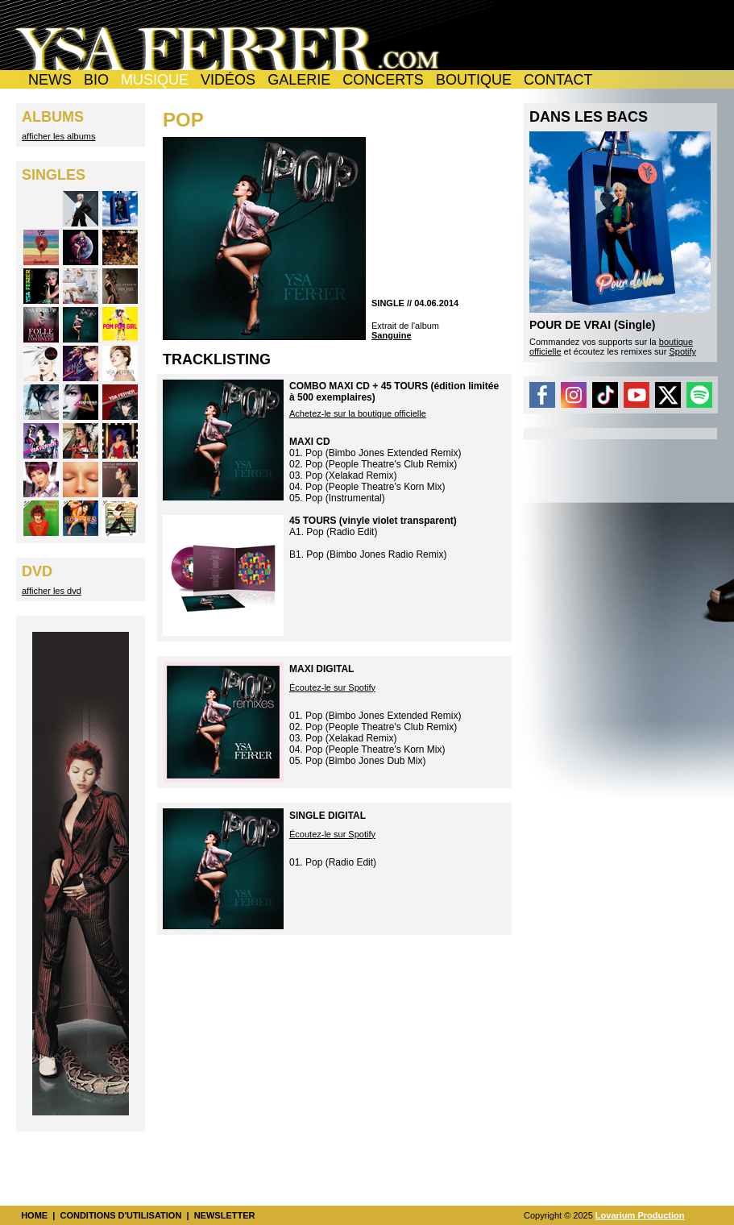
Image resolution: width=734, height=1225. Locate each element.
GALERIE (298, 80)
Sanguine (391, 335)
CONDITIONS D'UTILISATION (120, 1215)
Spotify (682, 351)
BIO (96, 80)
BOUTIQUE (474, 80)
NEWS (50, 80)
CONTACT (558, 80)
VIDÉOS (228, 80)
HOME (34, 1215)
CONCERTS (383, 80)
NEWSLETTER (224, 1215)
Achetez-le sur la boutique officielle (357, 413)
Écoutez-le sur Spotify (332, 687)
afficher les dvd (51, 591)
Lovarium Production (640, 1215)
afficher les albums (59, 136)
